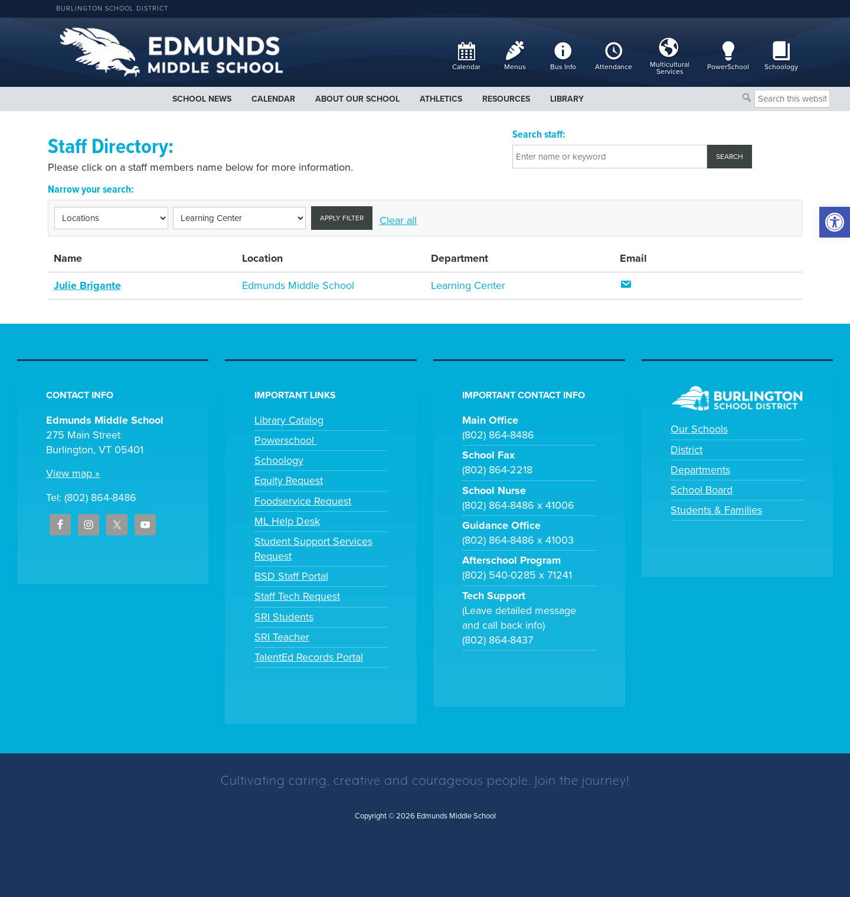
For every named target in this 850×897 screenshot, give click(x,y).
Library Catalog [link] (288, 420)
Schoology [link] (278, 460)
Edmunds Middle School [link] (298, 285)
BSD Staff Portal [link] (291, 576)
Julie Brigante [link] (87, 285)
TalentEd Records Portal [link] (308, 657)
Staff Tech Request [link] (297, 596)
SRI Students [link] (283, 616)
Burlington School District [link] (112, 8)
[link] (834, 222)
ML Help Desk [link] (287, 521)
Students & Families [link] (716, 509)
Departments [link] (700, 469)
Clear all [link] (398, 220)
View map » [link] (73, 473)
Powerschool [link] (285, 440)
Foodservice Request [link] (302, 501)
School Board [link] (702, 489)
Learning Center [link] (468, 285)
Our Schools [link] (699, 429)
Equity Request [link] (288, 480)
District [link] (686, 449)
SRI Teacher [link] (281, 637)
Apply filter (342, 218)
